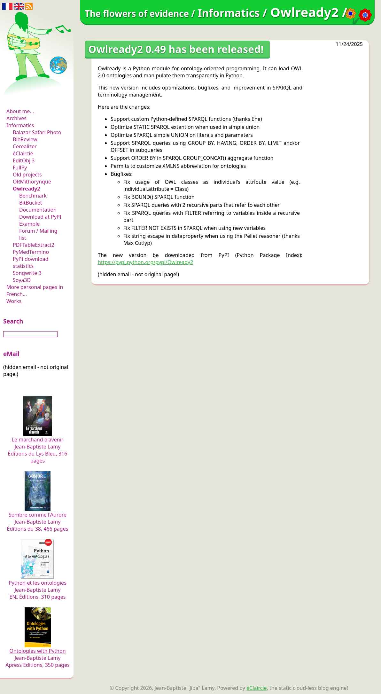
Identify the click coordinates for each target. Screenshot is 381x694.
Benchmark (33, 195)
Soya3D (22, 280)
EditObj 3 (24, 160)
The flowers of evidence (37, 94)
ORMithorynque (32, 181)
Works (13, 301)
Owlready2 (26, 188)
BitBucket (30, 202)
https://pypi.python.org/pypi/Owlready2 (145, 262)
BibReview (25, 139)
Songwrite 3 (27, 273)
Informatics (20, 125)
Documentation (38, 209)
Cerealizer (25, 146)
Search (13, 321)
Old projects (27, 174)
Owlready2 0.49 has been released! (175, 49)
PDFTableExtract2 (33, 244)
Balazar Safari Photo (37, 132)
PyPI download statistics (30, 262)
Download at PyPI (40, 216)
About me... (20, 111)
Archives (16, 118)
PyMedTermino (31, 251)
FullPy (20, 167)
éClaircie (23, 153)
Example (29, 223)
